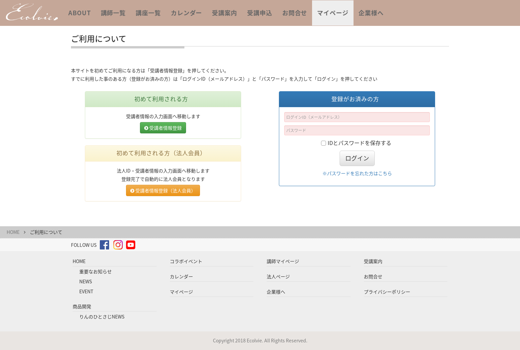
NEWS (85, 281)
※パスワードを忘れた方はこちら (357, 173)
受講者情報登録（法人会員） (163, 190)
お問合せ (294, 12)
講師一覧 (113, 12)
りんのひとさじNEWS (101, 316)
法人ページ (278, 276)
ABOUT (79, 12)
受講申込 (259, 12)
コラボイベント (186, 261)
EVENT (86, 291)
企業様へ (371, 12)
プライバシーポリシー (387, 291)
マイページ (333, 12)
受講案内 (224, 12)
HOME (13, 232)
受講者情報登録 (163, 127)
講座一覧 (148, 12)
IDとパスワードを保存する (359, 143)
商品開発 (82, 306)
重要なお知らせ (95, 271)
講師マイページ (283, 261)
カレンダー (186, 12)
